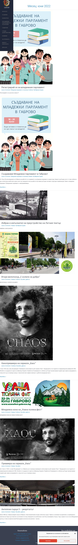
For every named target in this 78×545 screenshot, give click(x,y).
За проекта (5, 39)
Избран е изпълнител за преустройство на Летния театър (31, 223)
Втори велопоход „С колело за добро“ (20, 277)
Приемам (48, 540)
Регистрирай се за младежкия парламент (23, 87)
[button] (75, 533)
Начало (4, 11)
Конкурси (5, 18)
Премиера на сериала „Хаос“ (16, 463)
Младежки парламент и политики (6, 23)
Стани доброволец (6, 31)
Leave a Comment (5, 90)
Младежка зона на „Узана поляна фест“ (21, 409)
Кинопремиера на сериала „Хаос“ (18, 363)
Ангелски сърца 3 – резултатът (17, 509)
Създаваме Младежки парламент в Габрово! (24, 174)
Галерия (4, 14)
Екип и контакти (5, 43)
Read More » (3, 187)
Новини (4, 36)
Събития (5, 27)
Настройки (67, 540)
